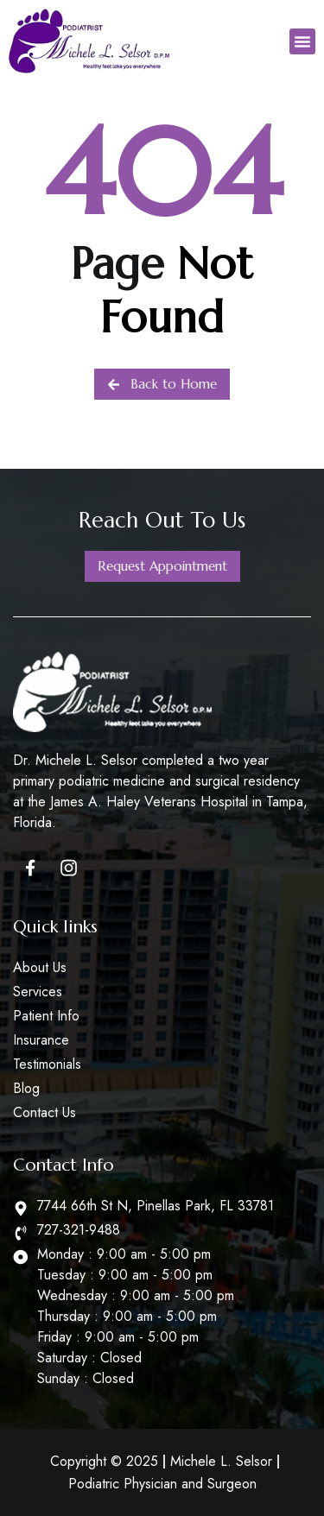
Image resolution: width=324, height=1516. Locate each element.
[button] (302, 41)
